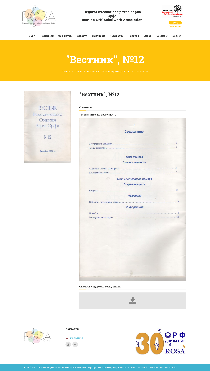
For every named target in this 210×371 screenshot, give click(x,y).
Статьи (134, 35)
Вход (175, 22)
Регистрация (175, 26)
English (176, 35)
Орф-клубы (65, 35)
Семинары (98, 35)
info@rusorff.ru (76, 338)
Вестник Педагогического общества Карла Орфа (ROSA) (103, 71)
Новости (82, 35)
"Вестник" (162, 35)
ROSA (32, 35)
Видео (147, 35)
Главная (66, 71)
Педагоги (48, 35)
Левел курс (116, 35)
